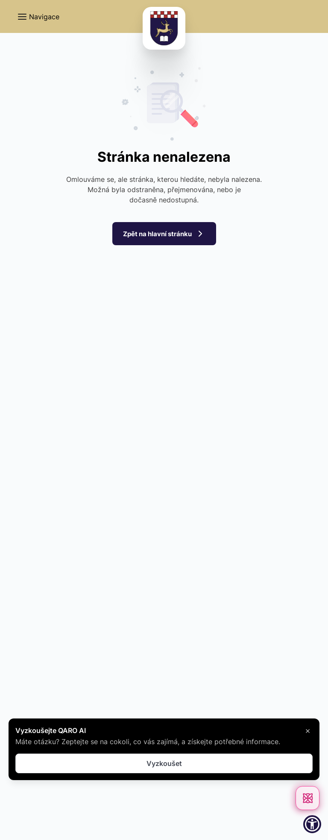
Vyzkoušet (164, 763)
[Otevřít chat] (307, 798)
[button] (38, 16)
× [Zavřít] (307, 730)
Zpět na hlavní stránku (164, 234)
